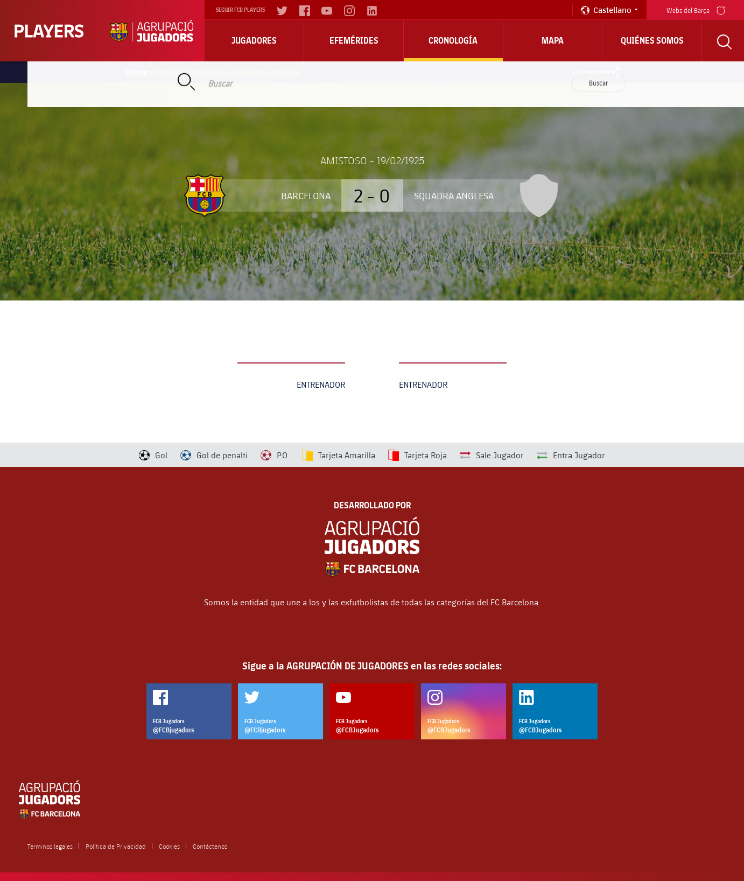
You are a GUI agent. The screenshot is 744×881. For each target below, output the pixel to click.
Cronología (453, 40)
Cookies (169, 846)
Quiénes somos (652, 40)
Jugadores (254, 40)
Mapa (553, 40)
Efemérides (353, 40)
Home (136, 72)
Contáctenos (210, 846)
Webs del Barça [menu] (695, 9)
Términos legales (50, 846)
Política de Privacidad (116, 846)
